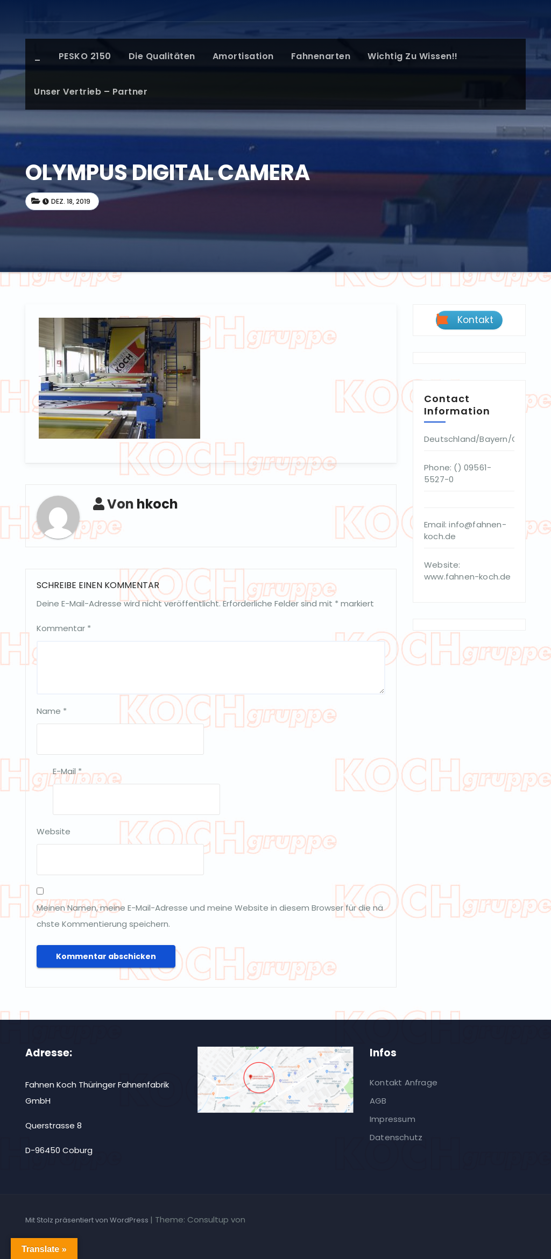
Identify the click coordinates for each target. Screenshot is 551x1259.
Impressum (392, 1119)
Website (53, 831)
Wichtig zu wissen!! (413, 56)
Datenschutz (396, 1137)
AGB (378, 1100)
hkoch (157, 504)
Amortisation (243, 56)
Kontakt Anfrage (403, 1082)
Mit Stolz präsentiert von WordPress (87, 1220)
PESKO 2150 (85, 56)
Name (52, 711)
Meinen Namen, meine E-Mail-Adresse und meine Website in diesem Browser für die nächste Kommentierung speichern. (210, 915)
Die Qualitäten (162, 56)
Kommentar (64, 628)
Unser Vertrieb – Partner (90, 91)
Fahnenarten (321, 56)
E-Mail (67, 771)
